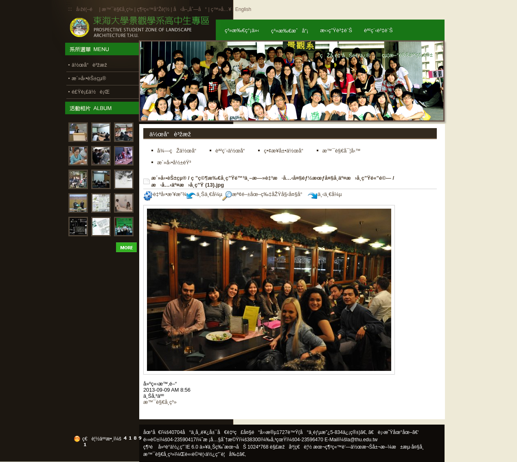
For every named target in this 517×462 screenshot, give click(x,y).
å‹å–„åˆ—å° (190, 9)
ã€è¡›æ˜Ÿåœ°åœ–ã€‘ (393, 432)
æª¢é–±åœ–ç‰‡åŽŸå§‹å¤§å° (264, 194)
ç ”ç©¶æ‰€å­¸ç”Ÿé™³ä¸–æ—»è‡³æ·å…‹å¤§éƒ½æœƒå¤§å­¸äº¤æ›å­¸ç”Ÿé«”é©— (291, 178)
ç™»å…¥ (221, 9)
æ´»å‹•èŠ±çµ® (169, 178)
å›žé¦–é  (87, 9)
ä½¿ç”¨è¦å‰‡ (222, 454)
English (243, 9)
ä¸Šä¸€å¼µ (204, 194)
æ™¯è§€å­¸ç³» (118, 9)
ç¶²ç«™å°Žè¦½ (153, 9)
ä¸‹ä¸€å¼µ (325, 194)
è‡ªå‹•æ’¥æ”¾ (164, 194)
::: (70, 9)
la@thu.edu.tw (362, 439)
